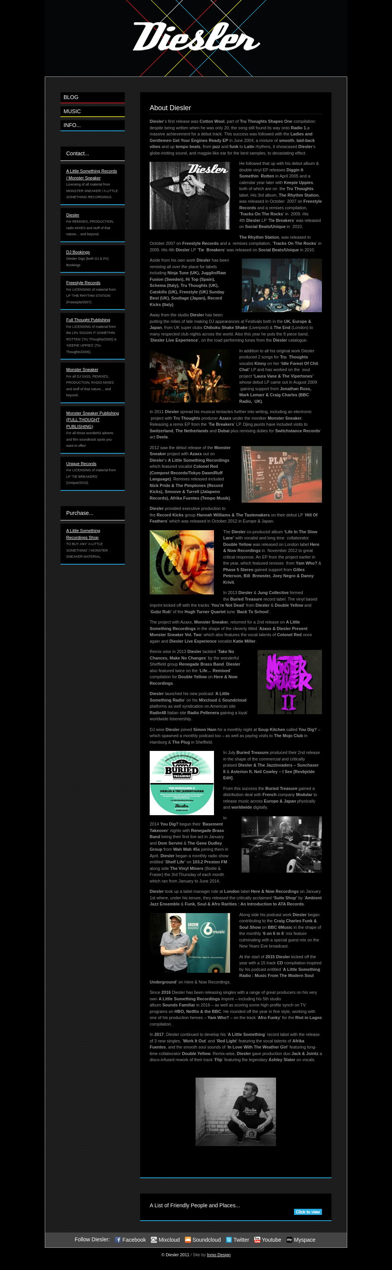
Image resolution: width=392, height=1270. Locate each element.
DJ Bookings (78, 252)
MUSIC (72, 111)
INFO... (72, 125)
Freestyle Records (83, 282)
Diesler (72, 215)
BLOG (71, 97)
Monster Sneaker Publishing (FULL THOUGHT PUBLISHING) (92, 420)
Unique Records (81, 463)
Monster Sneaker (82, 369)
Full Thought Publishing (88, 320)
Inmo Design (219, 1254)
